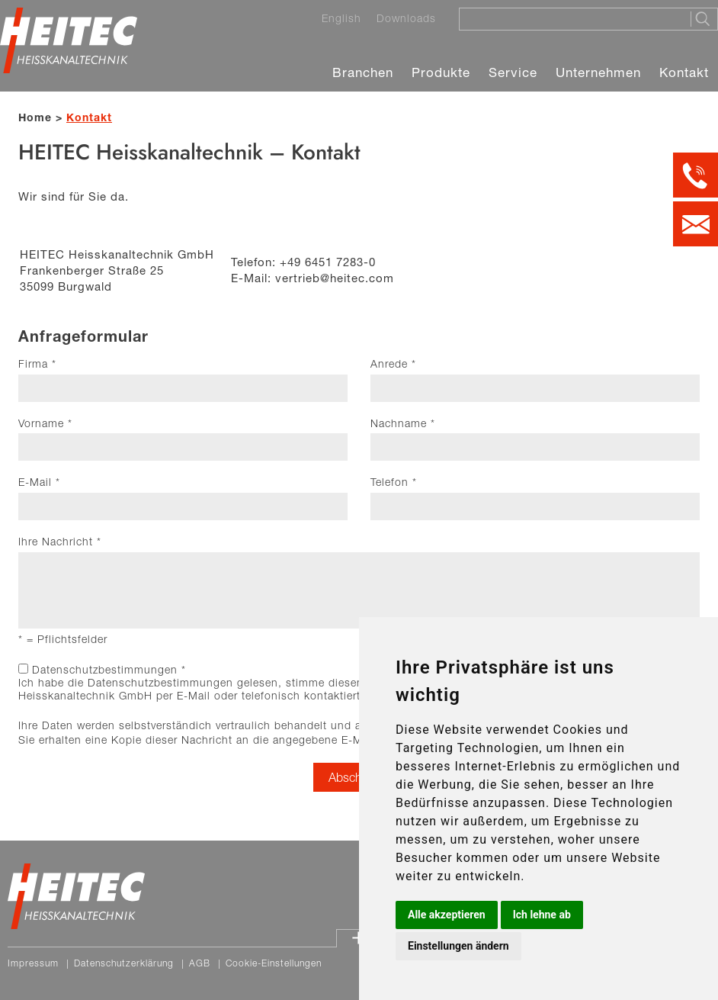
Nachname (402, 423)
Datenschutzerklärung (124, 963)
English (341, 18)
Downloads (406, 18)
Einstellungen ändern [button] (458, 946)
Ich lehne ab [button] (542, 914)
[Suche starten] (704, 19)
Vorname (45, 423)
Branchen (362, 72)
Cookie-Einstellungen (274, 963)
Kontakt (684, 72)
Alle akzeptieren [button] (447, 914)
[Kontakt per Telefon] (695, 175)
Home (35, 117)
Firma (37, 364)
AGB (199, 963)
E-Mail (39, 482)
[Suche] (570, 18)
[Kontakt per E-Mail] (695, 223)
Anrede (393, 364)
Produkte (441, 72)
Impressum (33, 963)
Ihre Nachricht (59, 541)
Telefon (393, 482)
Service (513, 72)
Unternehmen (598, 72)
